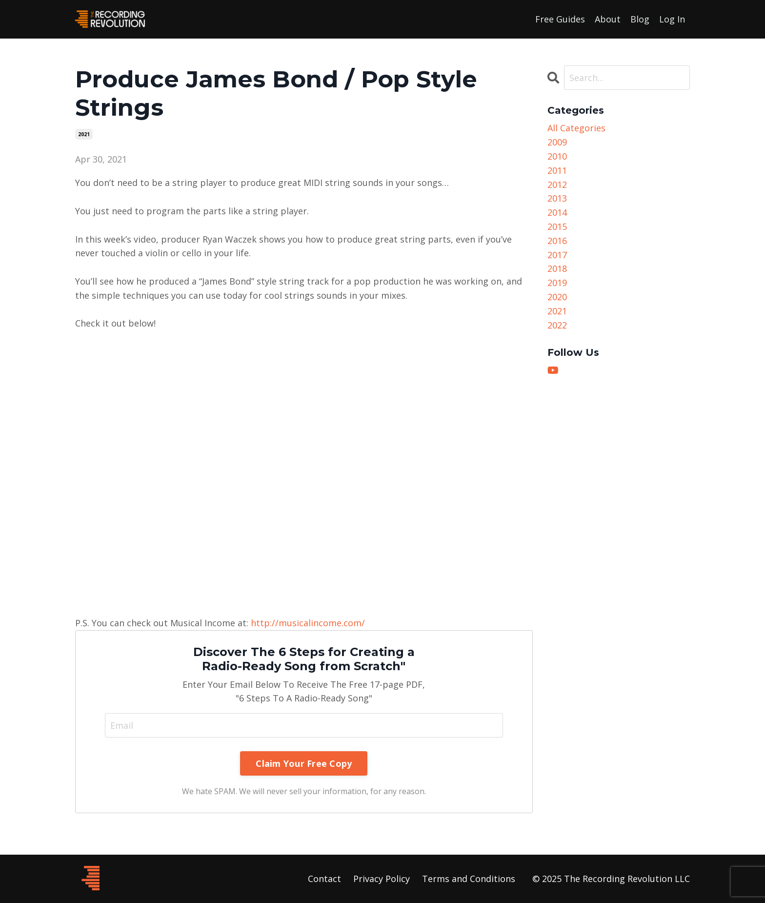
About (608, 19)
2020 (557, 297)
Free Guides (560, 19)
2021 (84, 134)
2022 (557, 325)
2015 (557, 226)
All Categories (576, 128)
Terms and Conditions (468, 878)
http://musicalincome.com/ (308, 623)
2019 (557, 282)
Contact (324, 878)
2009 (557, 142)
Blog (639, 19)
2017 (557, 255)
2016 (557, 240)
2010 (557, 156)
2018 (557, 268)
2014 (557, 212)
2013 (557, 198)
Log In (672, 19)
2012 (557, 184)
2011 (557, 170)
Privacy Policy (381, 878)
